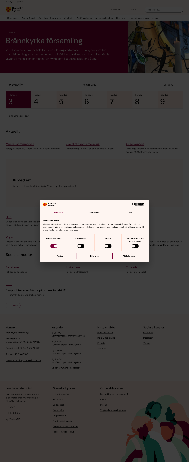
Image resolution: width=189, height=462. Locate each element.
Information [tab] (94, 213)
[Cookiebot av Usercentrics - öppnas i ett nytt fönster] (135, 204)
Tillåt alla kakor (129, 256)
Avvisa (60, 256)
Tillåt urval (94, 256)
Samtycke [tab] (58, 213)
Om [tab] (130, 213)
